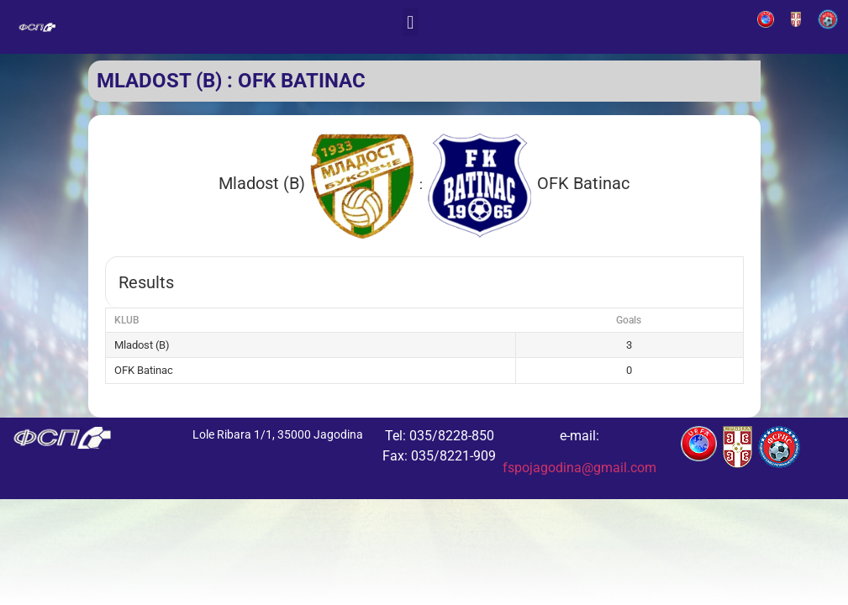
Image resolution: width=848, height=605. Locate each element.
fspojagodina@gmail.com (579, 468)
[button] (411, 22)
